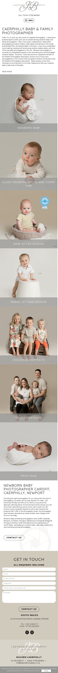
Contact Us (14, 537)
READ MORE (7, 72)
